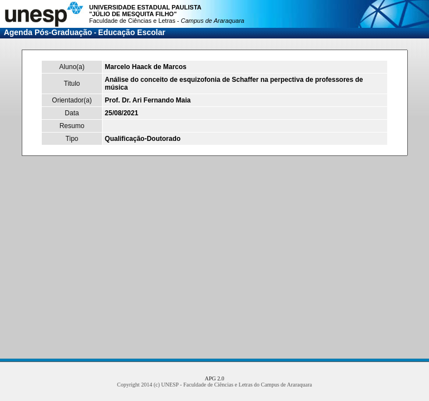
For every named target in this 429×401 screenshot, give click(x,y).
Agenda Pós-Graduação (48, 32)
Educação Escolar (131, 32)
